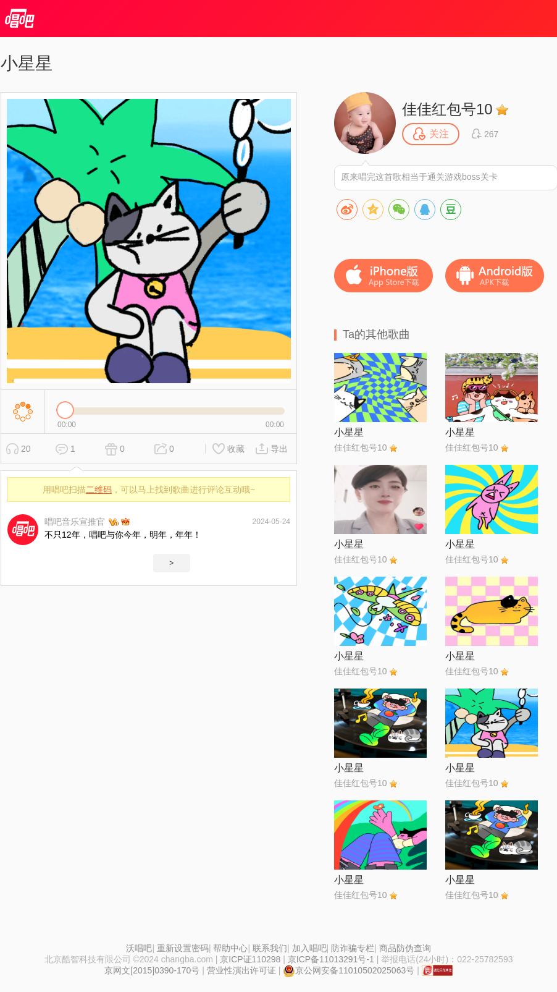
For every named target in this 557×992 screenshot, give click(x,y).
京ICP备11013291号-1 (331, 959)
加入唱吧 (309, 948)
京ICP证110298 (250, 959)
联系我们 (270, 948)
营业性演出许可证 (241, 970)
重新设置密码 (183, 948)
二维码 (99, 489)
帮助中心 (230, 948)
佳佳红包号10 (447, 109)
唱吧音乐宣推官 (74, 522)
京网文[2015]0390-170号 (151, 970)
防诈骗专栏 (352, 948)
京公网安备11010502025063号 (348, 970)
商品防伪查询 (405, 948)
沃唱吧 (139, 948)
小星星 (349, 432)
